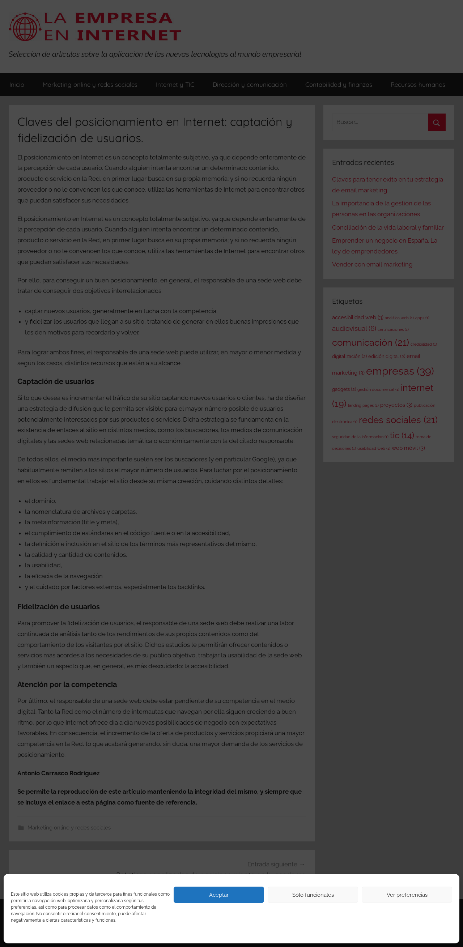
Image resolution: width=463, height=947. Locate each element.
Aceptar (219, 895)
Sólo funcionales (313, 895)
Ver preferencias (407, 895)
